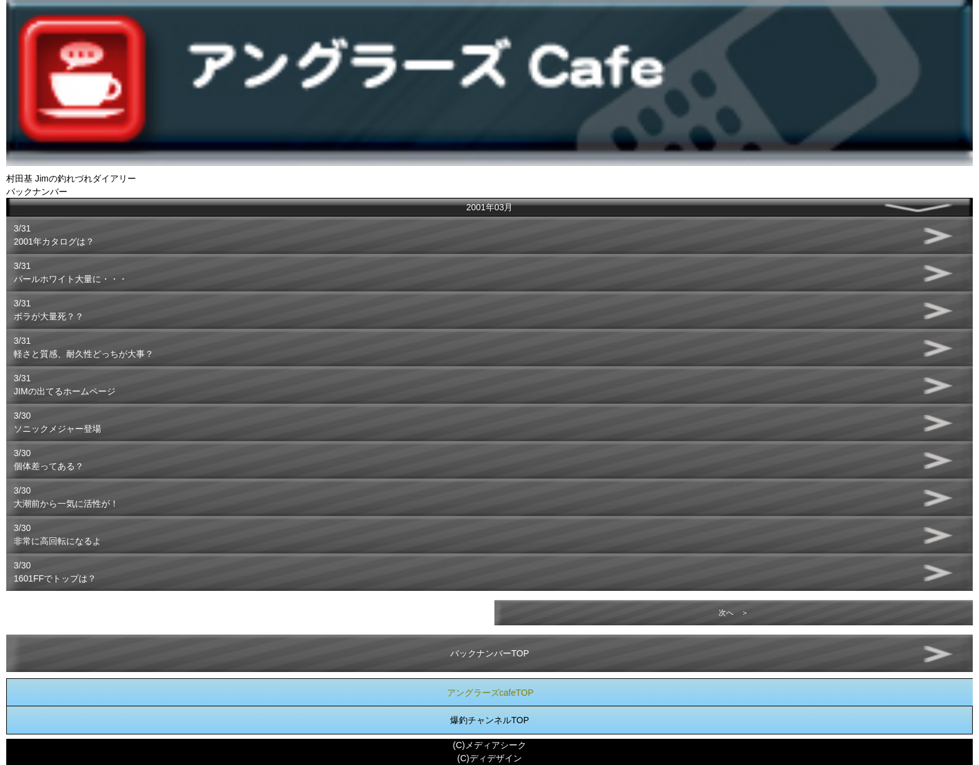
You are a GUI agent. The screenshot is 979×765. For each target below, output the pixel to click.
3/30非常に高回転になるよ (57, 534)
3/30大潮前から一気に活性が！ (66, 497)
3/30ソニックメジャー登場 (57, 422)
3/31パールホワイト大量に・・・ (70, 272)
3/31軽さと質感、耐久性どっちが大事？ (84, 347)
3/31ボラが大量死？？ (49, 309)
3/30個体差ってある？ (49, 459)
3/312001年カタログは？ (54, 234)
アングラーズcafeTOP (490, 693)
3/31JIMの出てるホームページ (65, 384)
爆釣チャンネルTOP (489, 720)
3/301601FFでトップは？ (55, 571)
